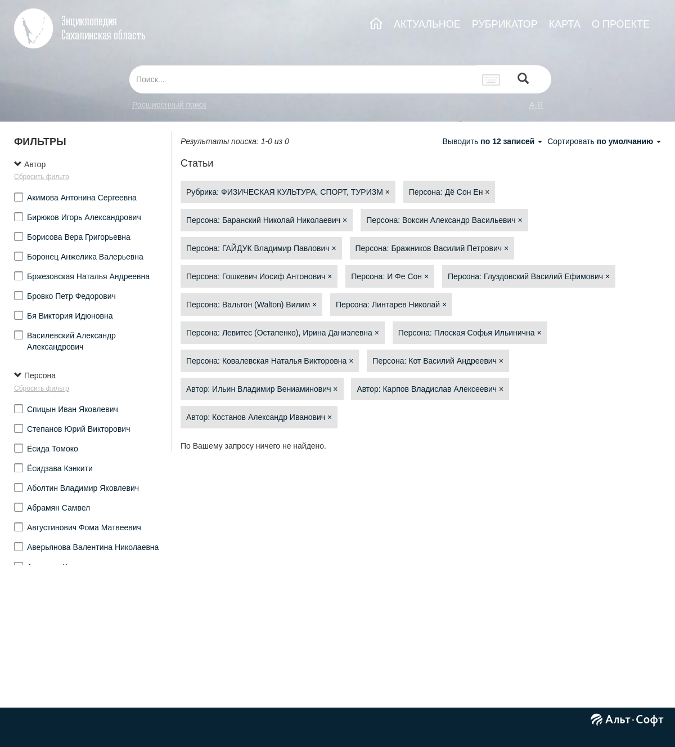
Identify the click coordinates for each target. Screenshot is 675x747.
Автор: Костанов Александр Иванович (259, 417)
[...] (302, 79)
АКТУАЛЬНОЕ (427, 24)
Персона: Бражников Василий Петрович (432, 248)
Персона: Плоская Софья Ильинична (470, 332)
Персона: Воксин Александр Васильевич (444, 220)
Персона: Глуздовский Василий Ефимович (529, 276)
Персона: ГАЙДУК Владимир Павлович (261, 248)
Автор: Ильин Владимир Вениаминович (262, 388)
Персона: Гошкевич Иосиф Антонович (259, 276)
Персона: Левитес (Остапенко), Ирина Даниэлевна (282, 332)
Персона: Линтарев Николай (391, 304)
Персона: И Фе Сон (390, 276)
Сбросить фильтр (41, 177)
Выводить (493, 141)
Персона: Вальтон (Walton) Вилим (251, 304)
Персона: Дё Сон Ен (449, 191)
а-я (536, 104)
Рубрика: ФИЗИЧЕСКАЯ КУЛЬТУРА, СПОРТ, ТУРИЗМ (288, 191)
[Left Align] (523, 79)
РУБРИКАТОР (505, 24)
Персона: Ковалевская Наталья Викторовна (269, 360)
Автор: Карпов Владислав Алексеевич (430, 388)
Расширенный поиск (169, 104)
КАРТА (564, 24)
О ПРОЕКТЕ (621, 24)
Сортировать (604, 141)
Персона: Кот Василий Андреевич (437, 360)
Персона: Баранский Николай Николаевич (266, 220)
